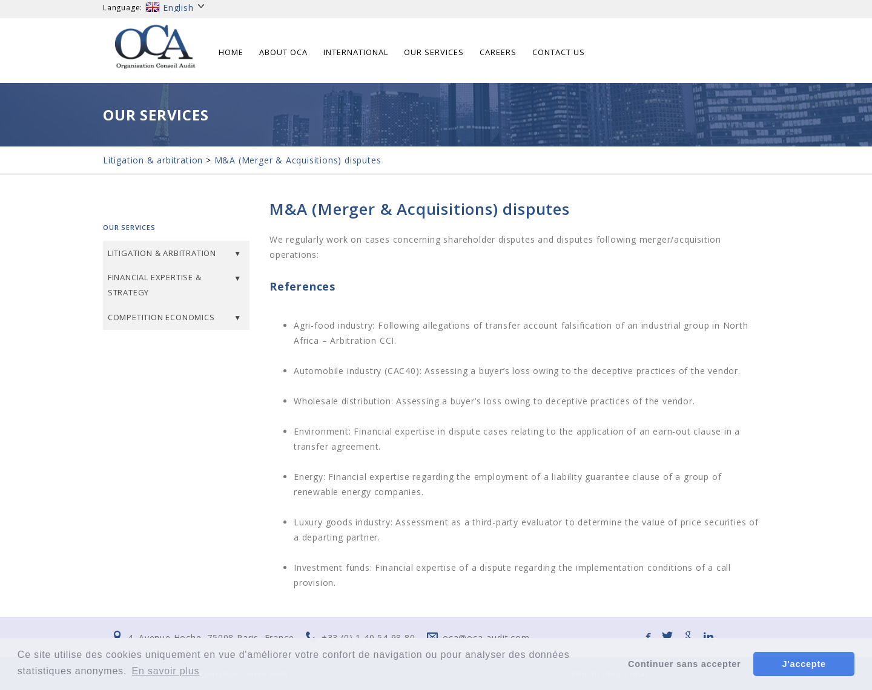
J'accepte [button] (804, 664)
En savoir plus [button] (166, 671)
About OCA (283, 52)
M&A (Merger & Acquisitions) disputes (298, 160)
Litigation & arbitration (153, 160)
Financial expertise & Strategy (155, 285)
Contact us (558, 52)
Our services (434, 52)
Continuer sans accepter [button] (684, 664)
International (355, 52)
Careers (498, 52)
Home (231, 52)
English (175, 7)
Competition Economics (161, 317)
